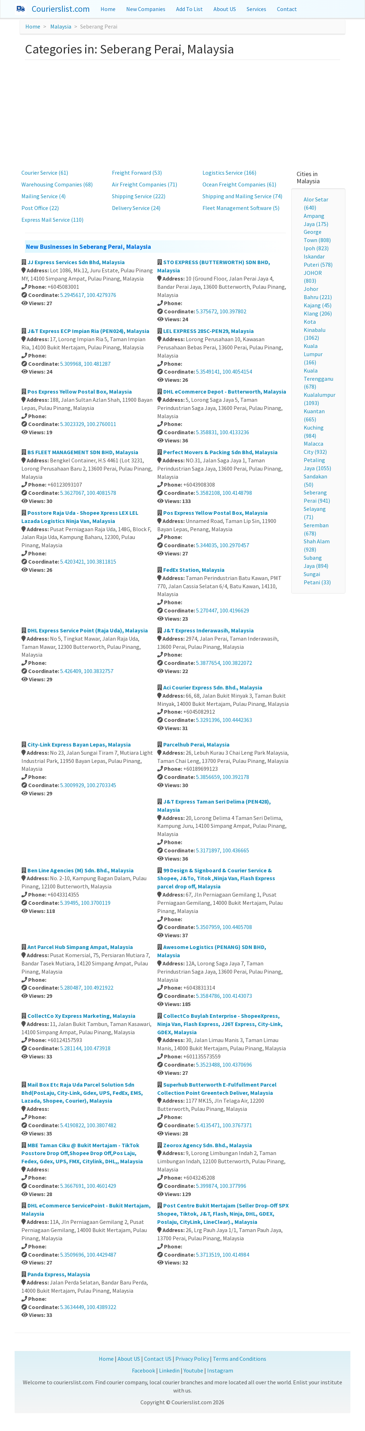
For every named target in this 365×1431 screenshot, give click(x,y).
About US (225, 8)
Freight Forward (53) (137, 172)
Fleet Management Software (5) (240, 207)
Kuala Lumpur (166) (313, 354)
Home (108, 8)
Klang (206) (318, 313)
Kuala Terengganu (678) (318, 378)
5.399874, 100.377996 (221, 1185)
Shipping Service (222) (138, 196)
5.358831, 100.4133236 (222, 432)
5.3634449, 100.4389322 (88, 1307)
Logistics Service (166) (229, 172)
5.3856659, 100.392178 (222, 776)
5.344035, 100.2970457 (222, 545)
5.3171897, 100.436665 (222, 850)
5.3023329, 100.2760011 (88, 423)
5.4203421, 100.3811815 (88, 561)
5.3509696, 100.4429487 (88, 1254)
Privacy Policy (192, 1358)
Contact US (157, 1358)
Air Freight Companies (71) (144, 184)
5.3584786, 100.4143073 (224, 995)
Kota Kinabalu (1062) (314, 330)
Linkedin (169, 1370)
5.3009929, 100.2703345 (88, 785)
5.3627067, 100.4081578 (88, 492)
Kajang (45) (317, 305)
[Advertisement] (182, 113)
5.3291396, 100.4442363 (224, 719)
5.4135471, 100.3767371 (224, 1125)
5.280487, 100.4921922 (86, 987)
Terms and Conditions (239, 1358)
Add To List (189, 8)
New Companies (145, 8)
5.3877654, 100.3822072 (224, 662)
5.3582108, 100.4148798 (224, 492)
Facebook (143, 1370)
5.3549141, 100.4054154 (224, 371)
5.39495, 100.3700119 (85, 902)
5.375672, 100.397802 (221, 311)
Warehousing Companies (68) (57, 184)
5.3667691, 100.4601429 (88, 1185)
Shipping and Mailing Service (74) (242, 196)
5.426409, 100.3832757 (86, 671)
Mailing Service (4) (43, 196)
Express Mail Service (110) (52, 219)
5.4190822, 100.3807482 (88, 1125)
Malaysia (60, 26)
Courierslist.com (61, 8)
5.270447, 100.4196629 (222, 610)
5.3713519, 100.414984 (222, 1254)
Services (256, 8)
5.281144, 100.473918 (85, 1048)
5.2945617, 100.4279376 (88, 294)
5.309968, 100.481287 (85, 363)
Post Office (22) (40, 207)
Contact (287, 8)
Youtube (193, 1370)
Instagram (220, 1370)
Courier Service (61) (44, 172)
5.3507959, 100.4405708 (224, 926)
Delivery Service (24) (136, 207)
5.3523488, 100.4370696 (224, 1064)
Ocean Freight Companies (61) (239, 184)
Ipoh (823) (316, 248)
